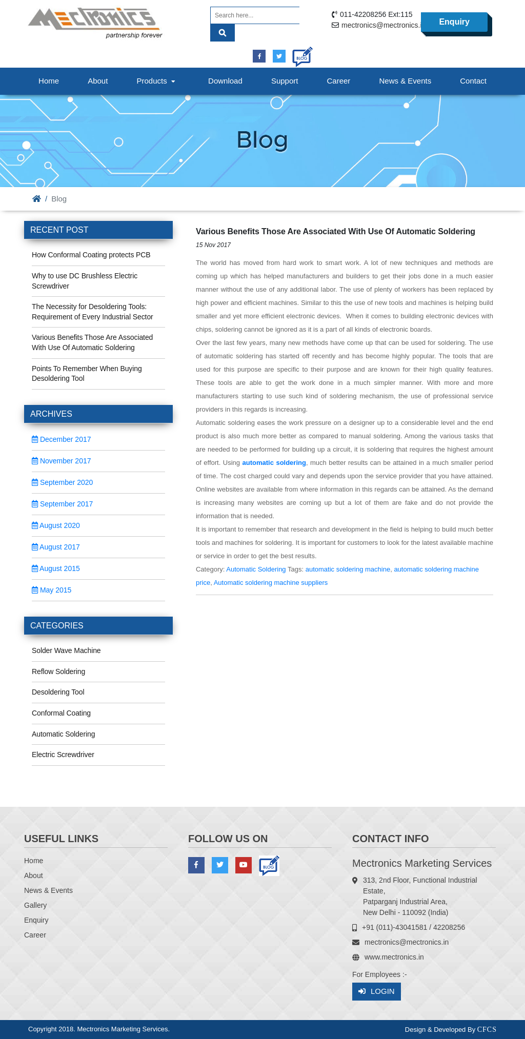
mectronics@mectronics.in (383, 25)
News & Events (405, 80)
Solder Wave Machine (66, 650)
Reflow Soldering (58, 671)
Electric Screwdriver (63, 754)
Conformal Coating (61, 713)
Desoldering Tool (58, 692)
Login (376, 991)
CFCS (487, 1029)
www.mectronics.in (394, 957)
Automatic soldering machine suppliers (271, 582)
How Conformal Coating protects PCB (91, 255)
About (98, 80)
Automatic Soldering (63, 734)
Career (339, 80)
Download (225, 80)
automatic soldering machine (348, 569)
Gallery (35, 905)
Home (48, 80)
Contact (473, 80)
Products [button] (156, 80)
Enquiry (454, 21)
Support (284, 80)
